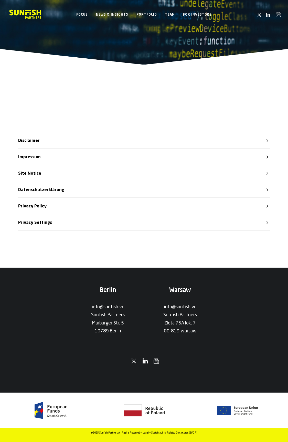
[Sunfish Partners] (25, 14)
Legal (146, 432)
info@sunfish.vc (108, 306)
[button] (259, 15)
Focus (82, 14)
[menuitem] (82, 14)
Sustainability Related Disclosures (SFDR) (174, 432)
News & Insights (112, 14)
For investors (197, 14)
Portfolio (146, 14)
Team (170, 14)
